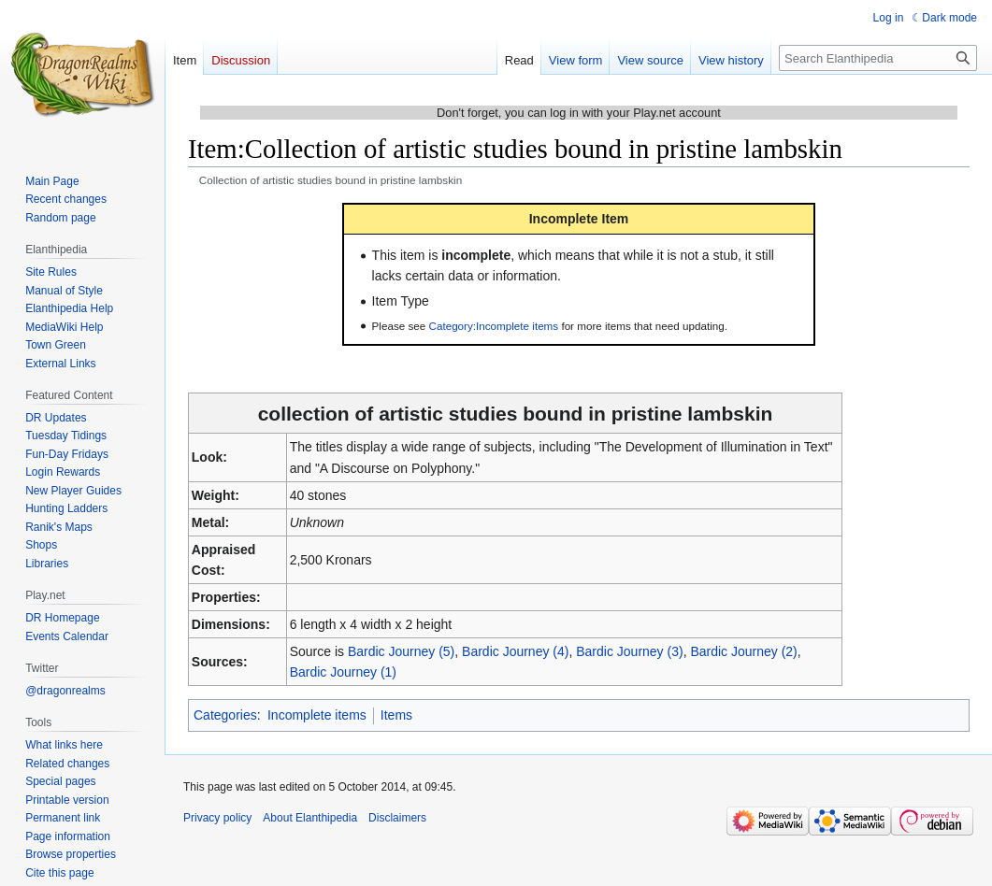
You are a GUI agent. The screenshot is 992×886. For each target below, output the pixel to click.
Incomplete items (317, 714)
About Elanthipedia (310, 817)
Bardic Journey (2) (743, 651)
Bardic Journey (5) (401, 651)
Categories (225, 714)
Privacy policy (217, 817)
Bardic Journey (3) (629, 651)
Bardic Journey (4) (515, 651)
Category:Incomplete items (494, 326)
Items (396, 714)
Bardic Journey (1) (343, 671)
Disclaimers (397, 817)
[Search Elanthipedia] (878, 58)
